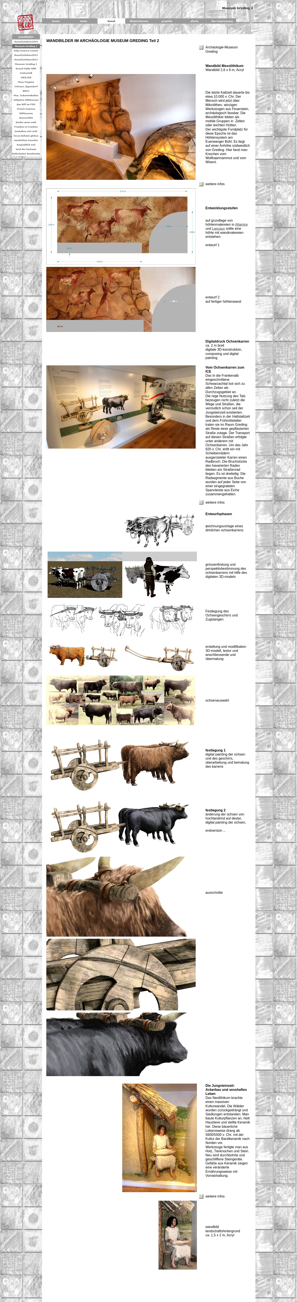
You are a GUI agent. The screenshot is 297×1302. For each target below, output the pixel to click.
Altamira (241, 224)
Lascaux (218, 228)
